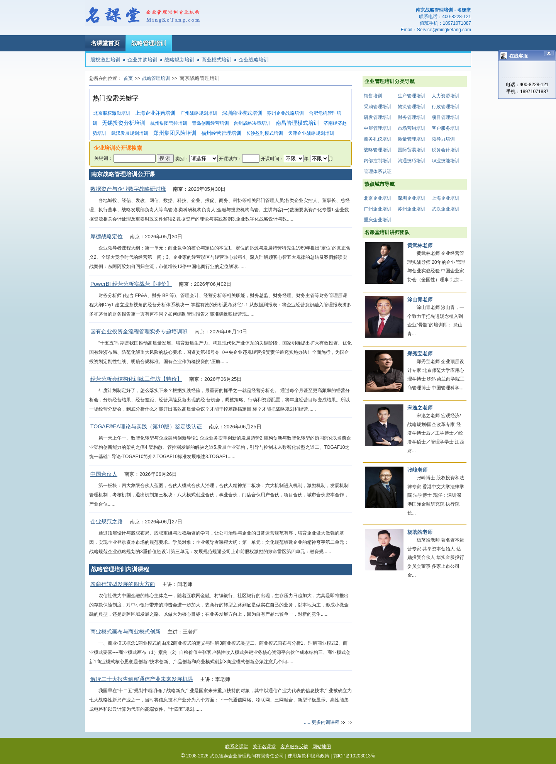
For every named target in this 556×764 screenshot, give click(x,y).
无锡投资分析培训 (123, 123)
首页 (128, 78)
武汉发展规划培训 (129, 133)
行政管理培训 (445, 106)
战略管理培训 (148, 43)
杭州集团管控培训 (168, 123)
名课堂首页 (105, 43)
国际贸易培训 (411, 150)
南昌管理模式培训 (297, 123)
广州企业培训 (378, 209)
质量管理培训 (411, 139)
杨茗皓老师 (419, 532)
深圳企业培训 (411, 198)
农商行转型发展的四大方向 (122, 584)
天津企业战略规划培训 (311, 133)
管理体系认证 (378, 171)
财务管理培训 (411, 117)
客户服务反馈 (294, 746)
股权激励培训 (105, 60)
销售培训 (373, 95)
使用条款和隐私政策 (308, 756)
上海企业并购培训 (155, 113)
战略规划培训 (179, 60)
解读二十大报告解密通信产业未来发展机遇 (141, 679)
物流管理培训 (411, 106)
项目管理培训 (445, 117)
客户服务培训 (445, 128)
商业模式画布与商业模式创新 (125, 631)
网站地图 (321, 746)
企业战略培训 (254, 60)
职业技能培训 (445, 160)
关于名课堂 (264, 746)
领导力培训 (443, 139)
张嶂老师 (417, 470)
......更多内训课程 (321, 722)
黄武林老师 (419, 245)
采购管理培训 (378, 106)
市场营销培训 (411, 128)
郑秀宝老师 (419, 354)
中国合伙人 (103, 474)
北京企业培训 (378, 198)
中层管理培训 (378, 128)
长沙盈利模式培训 (264, 133)
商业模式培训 (217, 60)
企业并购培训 (142, 60)
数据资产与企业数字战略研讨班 (128, 189)
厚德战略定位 (106, 236)
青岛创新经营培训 (210, 123)
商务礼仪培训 (378, 139)
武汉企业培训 (445, 209)
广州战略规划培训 (198, 113)
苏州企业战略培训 (285, 113)
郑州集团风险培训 (175, 133)
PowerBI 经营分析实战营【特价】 (131, 284)
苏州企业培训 (411, 209)
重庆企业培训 (378, 219)
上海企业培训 (445, 198)
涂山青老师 (419, 299)
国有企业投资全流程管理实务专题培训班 (139, 331)
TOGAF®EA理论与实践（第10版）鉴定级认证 (146, 426)
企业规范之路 (106, 521)
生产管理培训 (411, 95)
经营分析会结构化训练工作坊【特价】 (136, 379)
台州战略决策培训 (252, 123)
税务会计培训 (445, 150)
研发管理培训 (378, 117)
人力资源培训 (445, 95)
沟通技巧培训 (411, 160)
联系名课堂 (236, 746)
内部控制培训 (378, 160)
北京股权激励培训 (112, 113)
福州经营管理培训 (221, 133)
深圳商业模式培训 (242, 113)
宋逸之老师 (419, 408)
